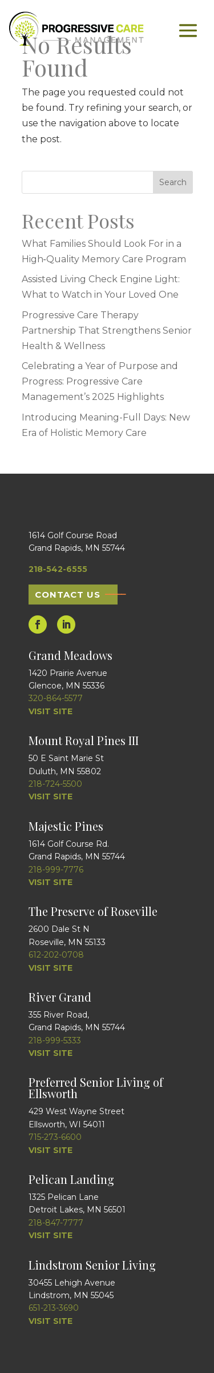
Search (173, 182)
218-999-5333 (55, 1040)
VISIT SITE (50, 711)
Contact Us (67, 594)
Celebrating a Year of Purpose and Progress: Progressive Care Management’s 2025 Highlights (100, 381)
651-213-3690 (54, 1308)
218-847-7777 (56, 1223)
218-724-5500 (55, 784)
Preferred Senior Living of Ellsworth (96, 1087)
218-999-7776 (56, 869)
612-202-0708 (56, 955)
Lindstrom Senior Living (92, 1264)
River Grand (60, 996)
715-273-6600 (55, 1137)
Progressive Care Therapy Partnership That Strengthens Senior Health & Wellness (107, 330)
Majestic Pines (66, 826)
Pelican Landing (71, 1179)
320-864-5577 (56, 698)
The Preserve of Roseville (93, 911)
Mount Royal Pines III (84, 740)
